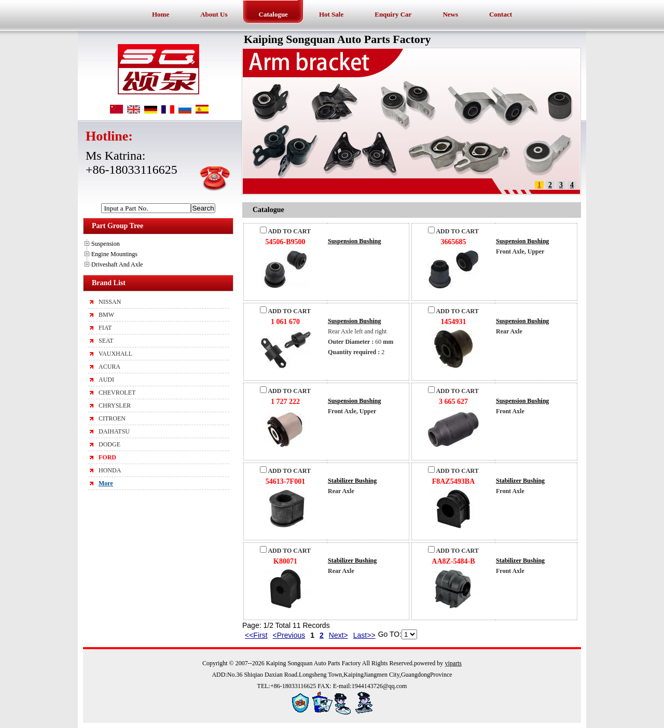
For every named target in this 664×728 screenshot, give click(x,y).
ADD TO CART (285, 231)
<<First (256, 635)
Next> (338, 635)
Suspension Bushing (354, 241)
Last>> (364, 635)
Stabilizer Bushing (352, 480)
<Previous (289, 635)
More (106, 483)
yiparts (453, 663)
